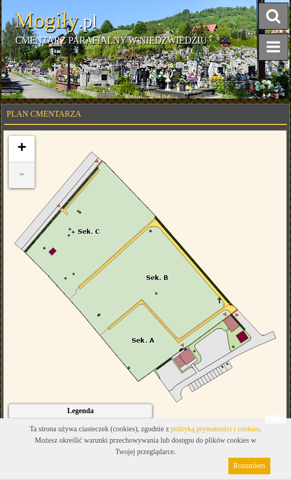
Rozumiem (249, 466)
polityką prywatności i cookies (215, 429)
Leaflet (276, 419)
